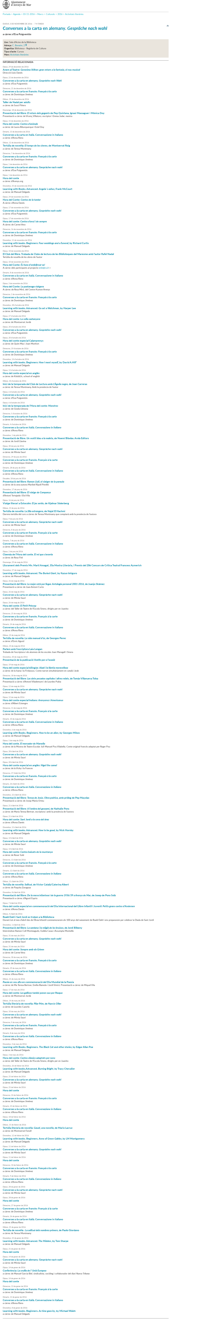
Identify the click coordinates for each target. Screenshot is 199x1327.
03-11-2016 (29, 14)
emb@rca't (44, 267)
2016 (59, 14)
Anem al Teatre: (41, 69)
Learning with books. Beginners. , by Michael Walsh (39, 1311)
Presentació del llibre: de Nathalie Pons (36, 808)
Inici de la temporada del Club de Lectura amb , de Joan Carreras (45, 384)
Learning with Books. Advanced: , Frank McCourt (37, 189)
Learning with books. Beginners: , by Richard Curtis (46, 243)
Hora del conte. (24, 743)
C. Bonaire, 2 (18, 45)
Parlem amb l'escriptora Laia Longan (22, 649)
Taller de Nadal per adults (16, 102)
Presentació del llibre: (33, 481)
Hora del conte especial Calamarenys (23, 340)
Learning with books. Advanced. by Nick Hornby (38, 830)
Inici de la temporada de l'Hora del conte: (30, 405)
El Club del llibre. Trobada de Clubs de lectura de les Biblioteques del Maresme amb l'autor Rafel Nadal (58, 254)
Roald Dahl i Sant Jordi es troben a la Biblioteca (28, 917)
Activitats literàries (74, 14)
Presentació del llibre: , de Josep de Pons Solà (59, 895)
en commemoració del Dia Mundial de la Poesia (38, 982)
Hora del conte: (20, 124)
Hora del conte (11, 178)
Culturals (50, 14)
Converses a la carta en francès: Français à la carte (30, 1208)
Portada (7, 14)
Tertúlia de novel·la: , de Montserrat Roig (36, 145)
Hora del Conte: (22, 199)
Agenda (16, 14)
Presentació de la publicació (29, 660)
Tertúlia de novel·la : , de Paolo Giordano (41, 1230)
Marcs (40, 14)
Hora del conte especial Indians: (33, 700)
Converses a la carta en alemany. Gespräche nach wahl (32, 167)
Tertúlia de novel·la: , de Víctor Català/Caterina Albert (36, 884)
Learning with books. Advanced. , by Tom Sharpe (35, 1241)
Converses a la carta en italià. (32, 427)
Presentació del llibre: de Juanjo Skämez (53, 584)
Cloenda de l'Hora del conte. (28, 554)
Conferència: (24, 1270)
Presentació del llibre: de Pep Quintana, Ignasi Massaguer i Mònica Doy (53, 113)
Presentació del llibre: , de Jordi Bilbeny (42, 927)
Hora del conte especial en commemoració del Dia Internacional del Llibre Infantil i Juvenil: (69, 906)
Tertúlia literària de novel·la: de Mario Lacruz (37, 1128)
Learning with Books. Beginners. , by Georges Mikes (41, 733)
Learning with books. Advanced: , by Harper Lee (39, 308)
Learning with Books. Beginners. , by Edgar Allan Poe (48, 1047)
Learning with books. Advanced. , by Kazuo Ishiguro (40, 573)
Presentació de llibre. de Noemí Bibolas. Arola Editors (46, 438)
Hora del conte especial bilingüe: (35, 667)
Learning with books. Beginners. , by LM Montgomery (44, 1138)
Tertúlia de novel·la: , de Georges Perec (34, 638)
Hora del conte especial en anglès (21, 373)
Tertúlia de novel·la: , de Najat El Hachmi (34, 511)
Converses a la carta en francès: (30, 91)
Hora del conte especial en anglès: (30, 765)
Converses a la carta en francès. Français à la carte (30, 460)
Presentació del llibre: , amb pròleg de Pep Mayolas (46, 797)
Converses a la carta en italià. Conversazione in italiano (33, 135)
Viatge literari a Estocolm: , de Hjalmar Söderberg (36, 503)
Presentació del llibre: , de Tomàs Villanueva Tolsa (50, 678)
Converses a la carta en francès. (30, 776)
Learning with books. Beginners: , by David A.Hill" (40, 362)
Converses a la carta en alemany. (55, 28)
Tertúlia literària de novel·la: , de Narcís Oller (32, 1003)
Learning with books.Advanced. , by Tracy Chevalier (39, 1068)
